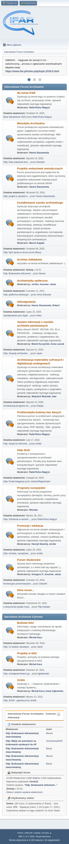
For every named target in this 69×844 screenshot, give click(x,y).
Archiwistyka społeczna (32, 280)
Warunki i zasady (32, 833)
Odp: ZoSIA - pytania (13, 700)
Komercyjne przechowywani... (18, 583)
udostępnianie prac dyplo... (16, 315)
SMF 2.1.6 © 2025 (26, 836)
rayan (39, 353)
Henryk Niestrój (40, 544)
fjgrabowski (43, 673)
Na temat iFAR (26, 92)
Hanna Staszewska (39, 152)
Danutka (40, 162)
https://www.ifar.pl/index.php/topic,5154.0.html (32, 71)
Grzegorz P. (38, 574)
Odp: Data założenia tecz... (16, 162)
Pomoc (20, 833)
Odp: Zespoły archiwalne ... (16, 353)
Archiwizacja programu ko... (16, 406)
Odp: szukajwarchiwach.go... (17, 673)
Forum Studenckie (29, 559)
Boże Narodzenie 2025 (14, 117)
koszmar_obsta (48, 284)
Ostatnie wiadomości (22, 724)
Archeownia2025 (54, 741)
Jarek (40, 647)
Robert (56, 305)
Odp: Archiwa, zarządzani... (16, 553)
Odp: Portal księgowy (13, 481)
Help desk (23, 450)
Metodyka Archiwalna (31, 123)
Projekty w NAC (27, 653)
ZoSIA (21, 680)
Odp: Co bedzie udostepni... (17, 647)
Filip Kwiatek (44, 607)
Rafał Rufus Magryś (39, 107)
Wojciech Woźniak (41, 396)
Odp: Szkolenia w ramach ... (17, 519)
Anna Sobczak (44, 294)
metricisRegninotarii (40, 481)
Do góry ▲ (47, 833)
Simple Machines (43, 836)
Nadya (40, 406)
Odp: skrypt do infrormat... (16, 443)
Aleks (39, 315)
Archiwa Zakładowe (29, 259)
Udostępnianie (26, 301)
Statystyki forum (19, 772)
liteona (42, 273)
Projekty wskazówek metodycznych (40, 168)
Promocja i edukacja (30, 525)
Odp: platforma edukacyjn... (16, 294)
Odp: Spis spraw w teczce (16, 252)
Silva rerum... (25, 590)
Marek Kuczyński (40, 344)
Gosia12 (34, 781)
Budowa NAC (25, 622)
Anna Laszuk (57, 344)
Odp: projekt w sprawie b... (16, 196)
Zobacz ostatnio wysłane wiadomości (24, 792)
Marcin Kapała (36, 243)
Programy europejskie (31, 487)
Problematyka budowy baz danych (39, 412)
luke (54, 396)
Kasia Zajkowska (54, 691)
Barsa (38, 252)
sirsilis (35, 284)
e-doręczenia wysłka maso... (17, 607)
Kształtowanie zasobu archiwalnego (40, 202)
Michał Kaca (35, 637)
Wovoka (33, 510)
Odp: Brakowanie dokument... (17, 273)
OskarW (43, 583)
